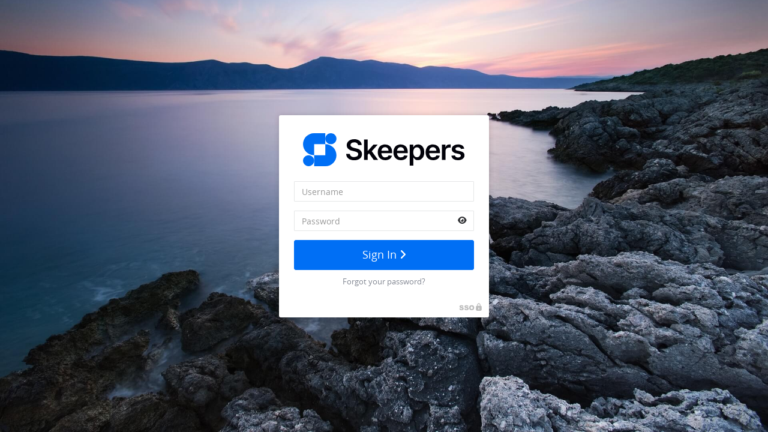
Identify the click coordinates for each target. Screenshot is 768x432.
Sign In (384, 254)
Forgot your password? (384, 281)
